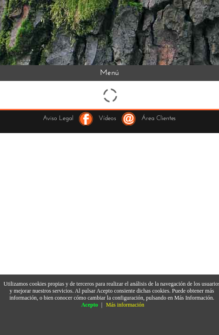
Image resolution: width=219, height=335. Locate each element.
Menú (109, 73)
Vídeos (107, 118)
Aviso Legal (58, 118)
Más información (125, 305)
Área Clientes (158, 118)
